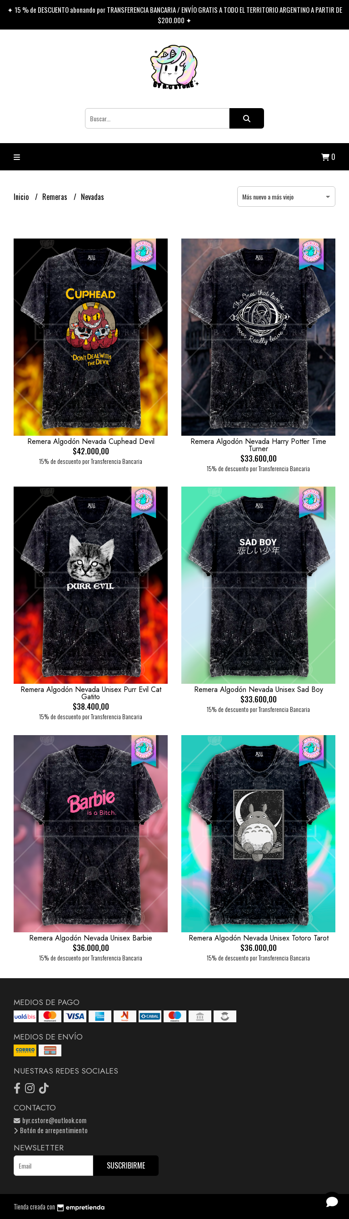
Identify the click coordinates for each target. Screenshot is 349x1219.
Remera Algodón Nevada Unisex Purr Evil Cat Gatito (90, 693)
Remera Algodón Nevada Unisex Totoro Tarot (259, 938)
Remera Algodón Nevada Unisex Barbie (90, 938)
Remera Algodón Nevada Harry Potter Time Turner (258, 445)
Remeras (55, 196)
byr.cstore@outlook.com (50, 1120)
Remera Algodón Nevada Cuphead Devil (91, 441)
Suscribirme (126, 1165)
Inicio (22, 196)
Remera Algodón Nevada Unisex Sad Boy (258, 689)
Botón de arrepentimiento (51, 1130)
